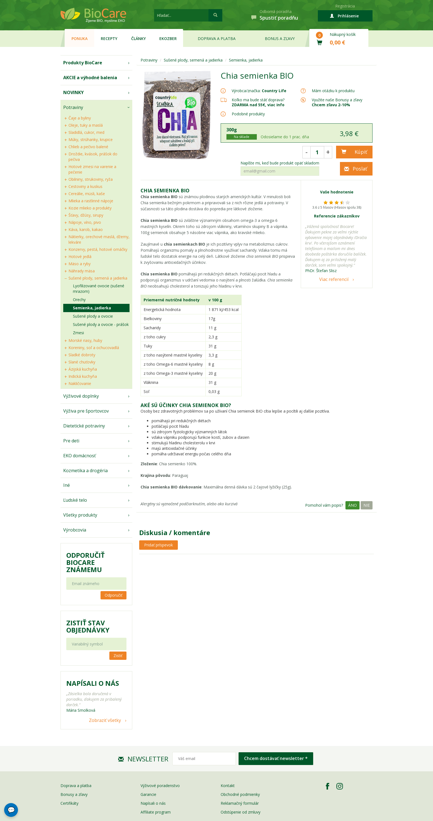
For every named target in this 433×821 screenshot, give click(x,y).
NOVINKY (73, 92)
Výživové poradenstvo (160, 785)
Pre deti (71, 441)
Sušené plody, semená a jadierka (97, 278)
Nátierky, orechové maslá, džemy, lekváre (99, 239)
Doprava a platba (217, 38)
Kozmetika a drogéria (85, 470)
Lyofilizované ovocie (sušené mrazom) (98, 288)
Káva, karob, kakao (85, 229)
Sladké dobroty (81, 354)
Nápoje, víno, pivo (84, 222)
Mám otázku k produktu (333, 90)
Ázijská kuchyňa (82, 369)
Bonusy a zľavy (74, 794)
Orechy (79, 299)
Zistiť (117, 655)
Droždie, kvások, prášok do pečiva (92, 156)
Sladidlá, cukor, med (86, 132)
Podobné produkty (248, 113)
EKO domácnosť (79, 456)
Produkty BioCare (82, 63)
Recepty (109, 38)
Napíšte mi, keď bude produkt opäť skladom (280, 163)
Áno (352, 505)
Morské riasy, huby (85, 340)
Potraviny (73, 107)
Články (138, 38)
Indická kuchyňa (82, 376)
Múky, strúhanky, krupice (90, 139)
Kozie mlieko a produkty (90, 208)
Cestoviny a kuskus (85, 186)
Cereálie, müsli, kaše (86, 193)
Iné (66, 485)
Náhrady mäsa (81, 270)
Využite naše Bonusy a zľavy (337, 102)
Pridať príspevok (158, 545)
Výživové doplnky (81, 396)
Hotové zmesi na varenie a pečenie (92, 169)
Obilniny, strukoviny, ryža (90, 179)
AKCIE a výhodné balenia (90, 78)
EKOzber (168, 38)
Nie (366, 505)
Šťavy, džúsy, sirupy (85, 215)
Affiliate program (156, 812)
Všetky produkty (80, 515)
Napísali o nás (153, 803)
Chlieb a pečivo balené (88, 146)
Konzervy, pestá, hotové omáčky (97, 249)
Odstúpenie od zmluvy (240, 812)
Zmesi (78, 332)
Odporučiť (113, 595)
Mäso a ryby (79, 263)
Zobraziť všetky (105, 720)
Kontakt (228, 785)
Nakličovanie (79, 383)
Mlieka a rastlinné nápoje (90, 200)
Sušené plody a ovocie (93, 316)
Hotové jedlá (79, 256)
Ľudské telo (75, 500)
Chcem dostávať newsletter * (276, 758)
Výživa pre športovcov (86, 411)
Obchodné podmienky (240, 794)
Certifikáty (69, 803)
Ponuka (80, 38)
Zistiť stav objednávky (87, 626)
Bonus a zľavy (280, 38)
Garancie (148, 794)
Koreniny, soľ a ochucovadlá (93, 347)
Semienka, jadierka (92, 307)
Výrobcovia (74, 530)
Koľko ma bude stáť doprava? (258, 99)
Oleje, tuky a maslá (85, 125)
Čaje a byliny (79, 118)
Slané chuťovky (81, 362)
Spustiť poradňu (279, 17)
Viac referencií (333, 279)
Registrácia (345, 6)
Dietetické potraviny (84, 426)
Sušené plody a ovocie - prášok (101, 324)
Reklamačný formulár (240, 803)
